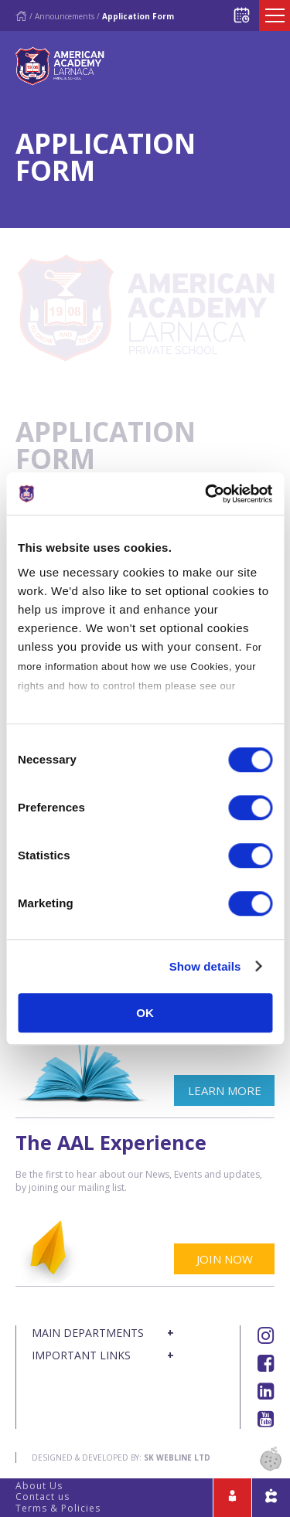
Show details (205, 966)
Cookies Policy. (57, 705)
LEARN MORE (224, 1090)
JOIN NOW (224, 1259)
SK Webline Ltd (177, 1457)
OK (145, 1012)
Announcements (64, 16)
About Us (39, 1485)
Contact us (42, 1496)
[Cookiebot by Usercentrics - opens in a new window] (206, 494)
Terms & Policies (58, 1508)
